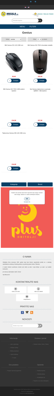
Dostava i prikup (14, 347)
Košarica (34, 2)
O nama (14, 357)
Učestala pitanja (41, 374)
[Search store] (25, 20)
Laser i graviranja (14, 344)
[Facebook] (22, 312)
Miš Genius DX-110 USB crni (14, 45)
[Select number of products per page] (39, 39)
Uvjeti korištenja (14, 354)
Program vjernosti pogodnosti (14, 370)
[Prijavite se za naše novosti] (25, 325)
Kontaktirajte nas (41, 377)
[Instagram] (27, 312)
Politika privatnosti (14, 351)
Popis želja (29, 2)
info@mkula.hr (27, 299)
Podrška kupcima (41, 370)
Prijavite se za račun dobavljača (41, 380)
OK (27, 199)
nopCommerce (30, 391)
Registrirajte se (19, 2)
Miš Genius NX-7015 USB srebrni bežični (14, 90)
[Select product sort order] (16, 39)
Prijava (24, 2)
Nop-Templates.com (30, 393)
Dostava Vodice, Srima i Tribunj (41, 344)
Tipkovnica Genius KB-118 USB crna (14, 133)
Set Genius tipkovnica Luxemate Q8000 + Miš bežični (40, 90)
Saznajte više (27, 202)
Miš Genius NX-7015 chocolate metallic (40, 45)
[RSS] (31, 312)
